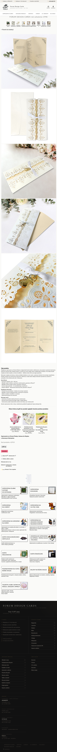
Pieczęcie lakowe (14, 680)
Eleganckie (43, 622)
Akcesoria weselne (21, 13)
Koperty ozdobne (43, 648)
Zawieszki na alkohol (14, 670)
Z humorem (43, 643)
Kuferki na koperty (14, 682)
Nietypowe (43, 640)
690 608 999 (51, 1)
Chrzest (38, 13)
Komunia (31, 13)
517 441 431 (4, 719)
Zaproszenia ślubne (8, 13)
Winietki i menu (14, 660)
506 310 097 (4, 729)
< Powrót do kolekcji (7, 29)
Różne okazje (34, 670)
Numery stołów (14, 675)
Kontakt (18, 746)
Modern (43, 628)
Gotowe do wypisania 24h (43, 645)
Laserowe (43, 625)
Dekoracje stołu (14, 665)
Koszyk (48, 7)
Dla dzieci (52, 13)
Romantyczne (43, 633)
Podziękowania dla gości (14, 662)
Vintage (43, 638)
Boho (43, 630)
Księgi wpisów (14, 685)
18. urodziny (45, 13)
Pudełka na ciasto (14, 667)
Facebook (53, 7)
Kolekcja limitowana (43, 635)
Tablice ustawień (14, 677)
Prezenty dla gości (14, 672)
